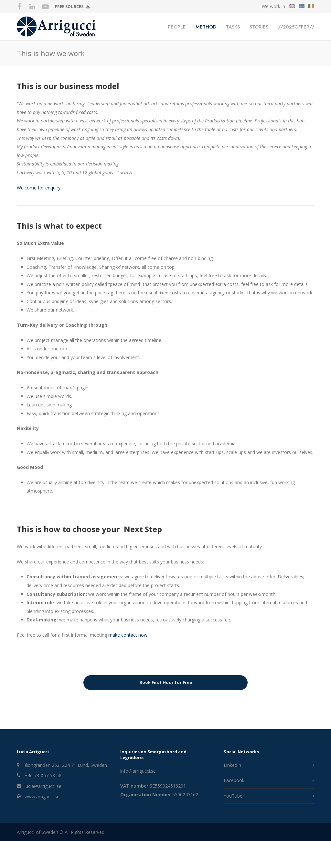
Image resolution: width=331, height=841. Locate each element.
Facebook (234, 780)
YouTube (233, 796)
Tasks (233, 26)
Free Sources (72, 7)
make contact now (127, 635)
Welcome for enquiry (38, 188)
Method (206, 26)
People (177, 26)
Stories (259, 26)
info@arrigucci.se (138, 771)
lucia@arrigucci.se (43, 786)
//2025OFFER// (296, 26)
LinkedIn (232, 765)
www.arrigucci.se (42, 796)
